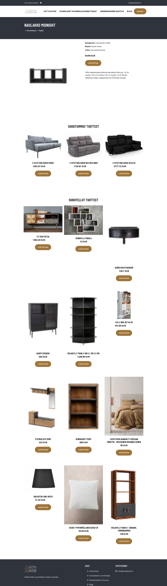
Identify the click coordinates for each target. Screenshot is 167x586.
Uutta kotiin (50, 11)
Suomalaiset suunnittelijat (99, 575)
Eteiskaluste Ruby (43, 439)
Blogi (129, 11)
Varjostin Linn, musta (43, 496)
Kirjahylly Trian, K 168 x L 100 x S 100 (83, 353)
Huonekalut (32, 30)
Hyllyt (41, 30)
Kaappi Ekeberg (43, 353)
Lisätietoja (93, 63)
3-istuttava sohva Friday (43, 163)
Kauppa (140, 11)
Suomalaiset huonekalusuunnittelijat (78, 11)
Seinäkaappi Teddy (83, 439)
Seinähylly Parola (84, 238)
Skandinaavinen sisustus (112, 11)
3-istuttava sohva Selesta (124, 163)
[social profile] (40, 3)
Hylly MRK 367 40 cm (124, 322)
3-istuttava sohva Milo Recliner (84, 163)
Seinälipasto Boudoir (124, 267)
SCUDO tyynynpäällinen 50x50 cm (83, 527)
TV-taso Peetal (43, 236)
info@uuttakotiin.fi (134, 3)
